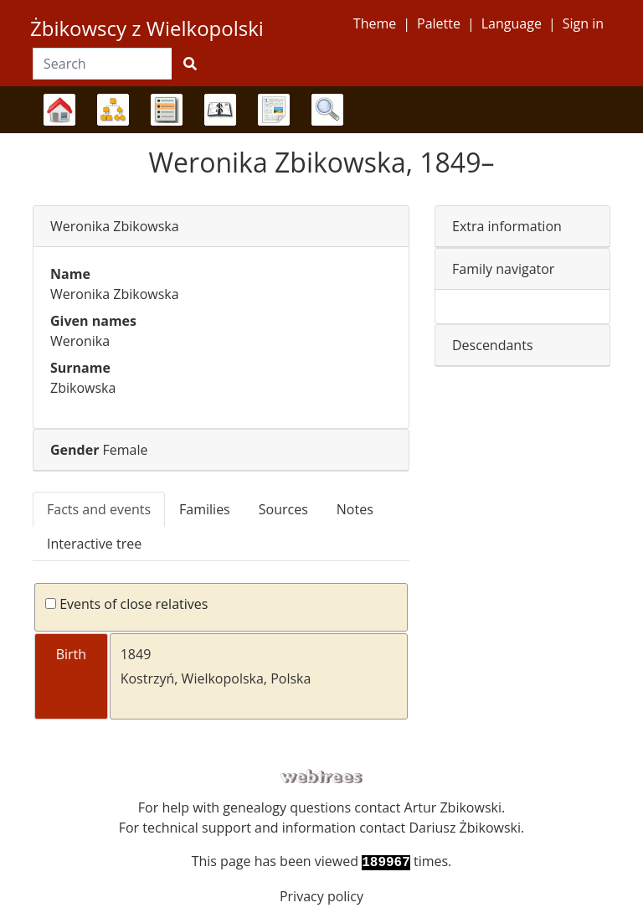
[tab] (221, 226)
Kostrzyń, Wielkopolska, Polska (216, 678)
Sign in (583, 23)
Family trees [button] (59, 109)
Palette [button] (438, 23)
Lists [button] (166, 109)
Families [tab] (204, 509)
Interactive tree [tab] (94, 543)
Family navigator (503, 269)
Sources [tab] (283, 509)
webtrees (321, 777)
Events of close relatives (126, 604)
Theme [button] (374, 23)
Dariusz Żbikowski (465, 827)
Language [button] (511, 23)
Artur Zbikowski (453, 807)
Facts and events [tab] (99, 509)
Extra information (507, 226)
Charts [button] (113, 109)
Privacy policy (321, 896)
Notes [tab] (355, 509)
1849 (136, 654)
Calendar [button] (220, 109)
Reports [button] (274, 109)
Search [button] (327, 109)
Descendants (492, 345)
